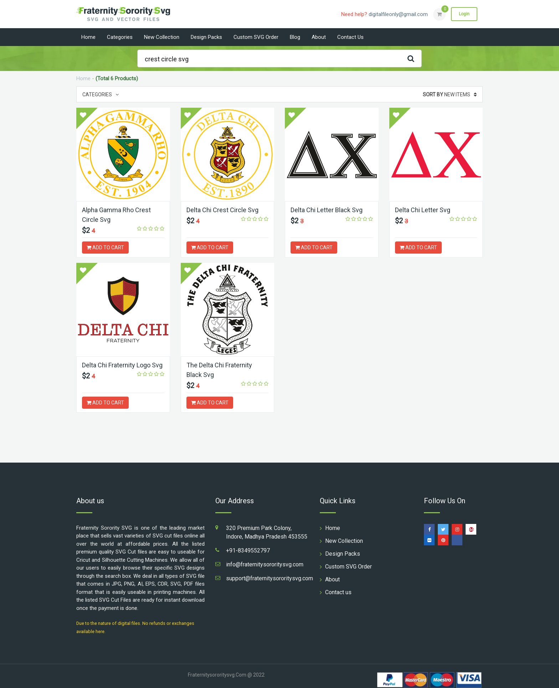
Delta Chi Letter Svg (422, 210)
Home (88, 37)
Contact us (350, 37)
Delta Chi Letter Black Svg (327, 210)
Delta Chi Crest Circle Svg (222, 210)
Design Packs (206, 37)
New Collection (161, 37)
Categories (120, 37)
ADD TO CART (105, 247)
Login (464, 13)
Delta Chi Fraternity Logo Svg (122, 365)
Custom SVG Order (256, 37)
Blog (295, 37)
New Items (450, 94)
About (319, 37)
